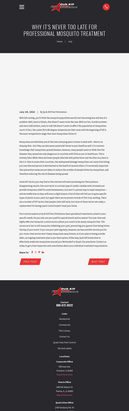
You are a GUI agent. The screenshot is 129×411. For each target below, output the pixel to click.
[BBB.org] (74, 388)
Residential (64, 278)
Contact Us (64, 296)
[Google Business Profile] (47, 388)
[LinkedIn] (61, 388)
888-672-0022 (64, 265)
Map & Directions (64, 334)
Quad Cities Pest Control (64, 302)
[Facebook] (67, 388)
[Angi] (81, 388)
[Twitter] (54, 388)
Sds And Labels (65, 308)
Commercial (64, 284)
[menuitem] (22, 405)
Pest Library (64, 290)
